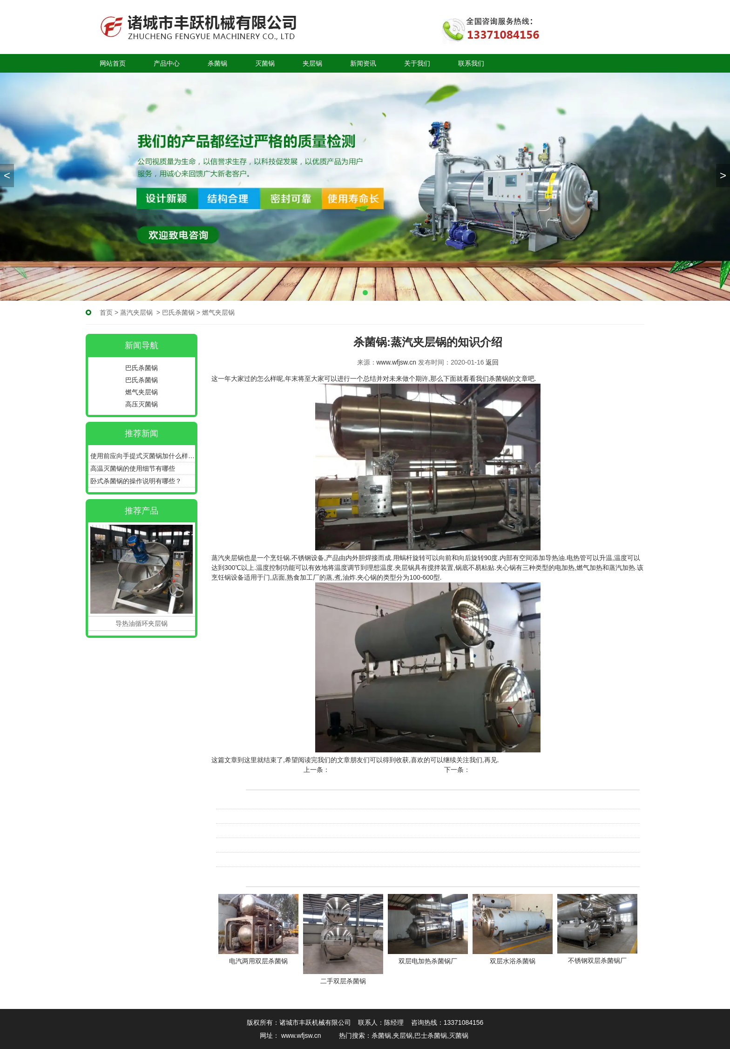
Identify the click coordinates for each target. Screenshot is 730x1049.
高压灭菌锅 (141, 404)
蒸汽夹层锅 (136, 312)
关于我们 (417, 63)
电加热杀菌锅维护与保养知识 (258, 816)
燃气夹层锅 (141, 392)
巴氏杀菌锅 (178, 312)
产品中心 (167, 63)
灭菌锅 (265, 63)
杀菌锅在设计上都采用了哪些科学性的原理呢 (281, 845)
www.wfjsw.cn (397, 362)
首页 (106, 312)
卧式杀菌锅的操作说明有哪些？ (136, 481)
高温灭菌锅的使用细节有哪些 (132, 468)
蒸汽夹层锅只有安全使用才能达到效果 (386, 769)
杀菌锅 (217, 63)
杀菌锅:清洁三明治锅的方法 (511, 769)
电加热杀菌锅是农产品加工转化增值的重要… (281, 801)
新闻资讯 (363, 63)
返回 (492, 362)
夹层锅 (312, 63)
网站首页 (113, 63)
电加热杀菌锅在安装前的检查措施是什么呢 (278, 830)
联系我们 (471, 63)
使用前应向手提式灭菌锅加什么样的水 (142, 456)
